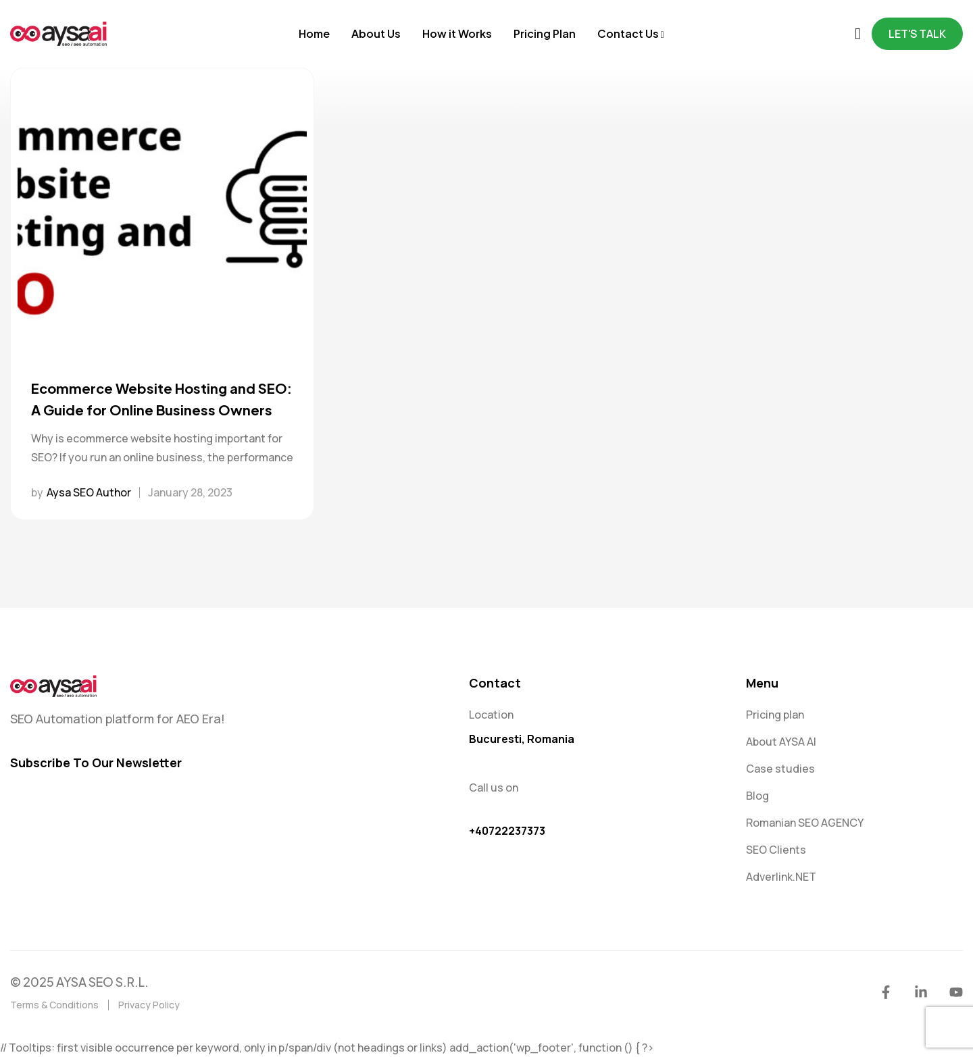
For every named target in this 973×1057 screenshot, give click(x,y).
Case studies (780, 768)
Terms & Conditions (54, 1004)
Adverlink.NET (781, 876)
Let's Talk (917, 33)
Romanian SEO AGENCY (805, 822)
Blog (757, 795)
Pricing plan (775, 714)
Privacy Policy (149, 1004)
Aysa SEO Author (89, 492)
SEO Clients (776, 849)
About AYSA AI (781, 741)
